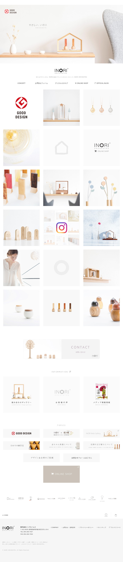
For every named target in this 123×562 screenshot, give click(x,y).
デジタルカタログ (61, 83)
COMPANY (54, 527)
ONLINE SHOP (82, 83)
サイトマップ (102, 527)
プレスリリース (116, 527)
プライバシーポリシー (86, 527)
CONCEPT (21, 83)
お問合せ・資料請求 (69, 527)
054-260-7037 (28, 531)
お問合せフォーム (41, 83)
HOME (6, 515)
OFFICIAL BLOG (103, 83)
